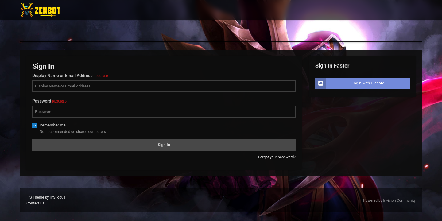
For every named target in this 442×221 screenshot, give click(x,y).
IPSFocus (57, 197)
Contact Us (35, 203)
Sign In (164, 144)
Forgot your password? (277, 157)
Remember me (53, 125)
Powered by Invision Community (389, 200)
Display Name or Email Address (70, 75)
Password (49, 101)
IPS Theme (35, 197)
